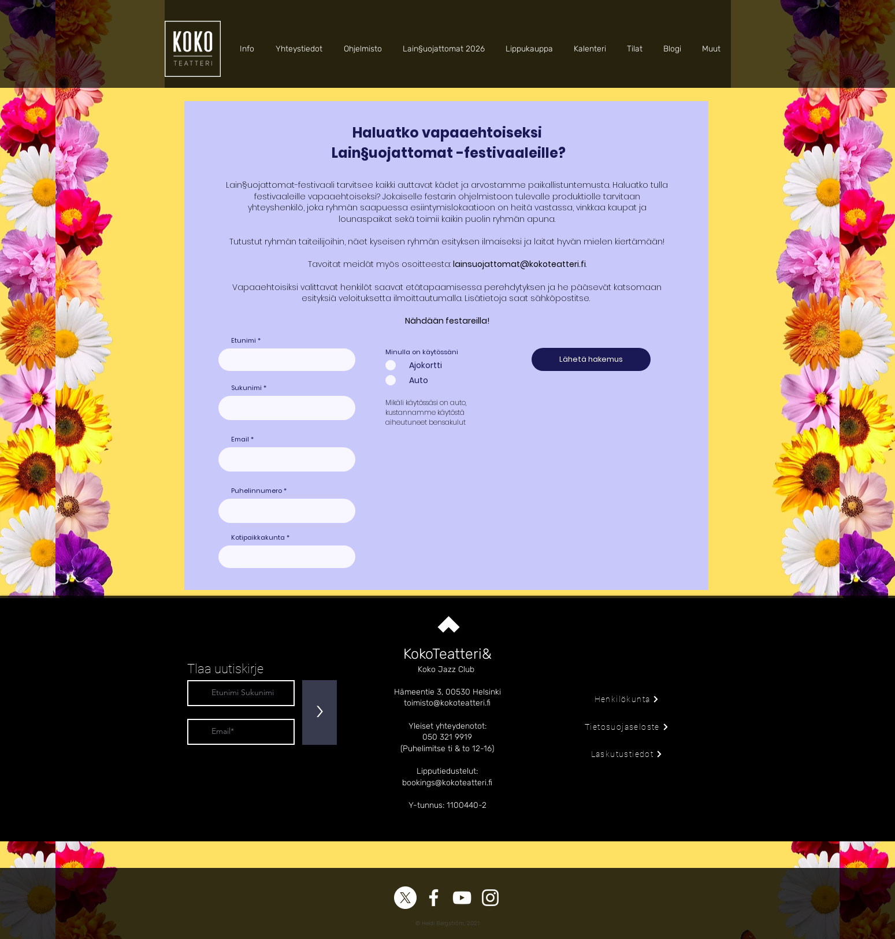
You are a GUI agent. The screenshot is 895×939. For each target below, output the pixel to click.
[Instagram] (490, 897)
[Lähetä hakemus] (591, 359)
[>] (319, 712)
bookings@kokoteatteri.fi (447, 783)
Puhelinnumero (256, 491)
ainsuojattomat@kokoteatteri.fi (520, 264)
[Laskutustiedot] (627, 754)
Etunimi (243, 340)
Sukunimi (246, 388)
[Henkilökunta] (627, 699)
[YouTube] (462, 897)
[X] (405, 897)
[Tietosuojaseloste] (627, 726)
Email (240, 439)
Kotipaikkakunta (258, 538)
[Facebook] (433, 897)
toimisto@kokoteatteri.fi (447, 703)
